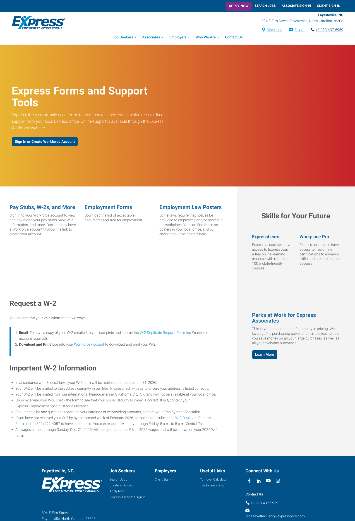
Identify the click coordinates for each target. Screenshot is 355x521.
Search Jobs (265, 5)
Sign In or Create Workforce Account (45, 142)
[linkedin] (258, 481)
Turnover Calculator (214, 480)
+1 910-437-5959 (326, 30)
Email (296, 30)
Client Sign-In (328, 5)
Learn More (264, 355)
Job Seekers (123, 38)
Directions (272, 30)
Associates (151, 38)
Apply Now (239, 6)
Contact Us (234, 38)
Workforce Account (89, 345)
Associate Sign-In (296, 5)
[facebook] (249, 481)
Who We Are (206, 38)
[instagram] (278, 481)
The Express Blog (212, 486)
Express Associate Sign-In (128, 498)
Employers (178, 38)
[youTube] (268, 481)
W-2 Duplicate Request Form (162, 333)
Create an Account (123, 486)
